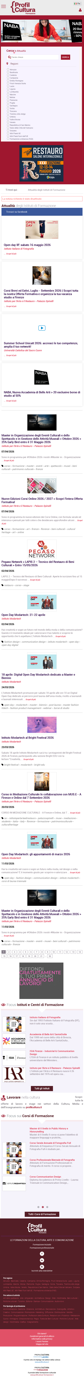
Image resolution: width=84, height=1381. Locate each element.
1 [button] (38, 1207)
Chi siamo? (41, 1333)
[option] (41, 1159)
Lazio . (71, 1281)
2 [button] (42, 1207)
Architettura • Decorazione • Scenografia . (51, 1309)
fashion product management (25, 708)
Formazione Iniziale (42, 1244)
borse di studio (61, 708)
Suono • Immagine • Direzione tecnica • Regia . (21, 1318)
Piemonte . (31, 1284)
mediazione (70, 818)
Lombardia (14, 92)
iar (5, 818)
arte (46, 465)
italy (22, 821)
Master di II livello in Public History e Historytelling (49, 1130)
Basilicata (14, 72)
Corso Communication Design (45, 1176)
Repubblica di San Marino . (38, 1287)
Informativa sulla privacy (41, 1338)
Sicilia (12, 108)
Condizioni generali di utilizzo (42, 1336)
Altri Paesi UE (15, 133)
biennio (43, 704)
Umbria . (6, 1287)
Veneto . (24, 1287)
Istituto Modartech (11, 618)
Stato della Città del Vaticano (21, 128)
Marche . (16, 1284)
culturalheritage (9, 824)
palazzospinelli (45, 818)
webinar (47, 708)
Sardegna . (46, 1284)
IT (76, 3)
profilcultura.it (34, 1107)
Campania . (32, 1281)
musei (67, 465)
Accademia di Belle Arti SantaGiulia (48, 1034)
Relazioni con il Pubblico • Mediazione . (65, 1315)
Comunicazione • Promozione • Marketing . (28, 1312)
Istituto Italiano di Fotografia (19, 248)
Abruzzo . (7, 1281)
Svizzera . (76, 1287)
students (5, 821)
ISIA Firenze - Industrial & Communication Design (52, 1053)
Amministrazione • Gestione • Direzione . (19, 1309)
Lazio (12, 86)
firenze (39, 469)
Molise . (23, 1284)
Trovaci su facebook (16, 211)
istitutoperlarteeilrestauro (22, 818)
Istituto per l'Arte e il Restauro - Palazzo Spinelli (28, 301)
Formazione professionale (42, 1247)
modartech (21, 704)
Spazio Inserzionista (80, 10)
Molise (12, 97)
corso (7, 465)
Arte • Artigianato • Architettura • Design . (36, 1298)
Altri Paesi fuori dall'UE (19, 136)
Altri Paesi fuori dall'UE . (24, 1290)
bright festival (11, 764)
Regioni (12, 63)
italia (15, 821)
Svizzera (13, 130)
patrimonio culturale (22, 469)
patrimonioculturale (62, 821)
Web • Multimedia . (59, 1298)
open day (74, 641)
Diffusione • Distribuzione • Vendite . (59, 1312)
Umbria (13, 117)
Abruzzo (13, 69)
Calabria (13, 75)
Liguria (12, 89)
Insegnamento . (33, 1322)
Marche (13, 94)
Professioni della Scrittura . (39, 1315)
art (27, 529)
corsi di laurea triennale (13, 881)
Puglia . (38, 1284)
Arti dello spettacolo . (11, 1298)
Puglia (12, 103)
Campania (14, 78)
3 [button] (47, 1207)
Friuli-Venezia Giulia (18, 83)
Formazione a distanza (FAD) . (45, 1290)
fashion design (11, 641)
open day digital (9, 645)
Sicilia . (53, 1284)
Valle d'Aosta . (15, 1287)
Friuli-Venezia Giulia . (59, 1281)
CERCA (65, 57)
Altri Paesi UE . (9, 1290)
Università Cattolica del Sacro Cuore (22, 350)
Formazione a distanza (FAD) (21, 139)
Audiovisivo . (60, 1301)
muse (58, 818)
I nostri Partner (42, 1341)
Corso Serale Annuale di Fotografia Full (50, 1143)
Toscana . (60, 1284)
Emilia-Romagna (16, 80)
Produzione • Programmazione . (16, 1315)
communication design (33, 641)
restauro (8, 585)
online (20, 532)
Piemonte (13, 100)
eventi (39, 465)
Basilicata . (15, 1281)
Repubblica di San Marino (20, 125)
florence (45, 529)
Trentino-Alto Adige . (72, 1284)
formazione (18, 465)
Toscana (13, 111)
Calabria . (23, 1281)
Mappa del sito (42, 1344)
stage (26, 585)
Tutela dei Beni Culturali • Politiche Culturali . (57, 1318)
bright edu (39, 764)
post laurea (55, 704)
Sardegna (14, 105)
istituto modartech (57, 641)
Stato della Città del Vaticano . (61, 1287)
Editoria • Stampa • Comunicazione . (40, 1301)
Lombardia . (8, 1284)
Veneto (12, 122)
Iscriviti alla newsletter (42, 1270)
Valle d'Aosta (15, 119)
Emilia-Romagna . (44, 1281)
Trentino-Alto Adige (17, 114)
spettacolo (56, 465)
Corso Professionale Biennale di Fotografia (52, 1159)
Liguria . (77, 1281)
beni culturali (58, 529)
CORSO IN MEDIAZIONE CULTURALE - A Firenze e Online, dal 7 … (40, 812)
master (30, 465)
